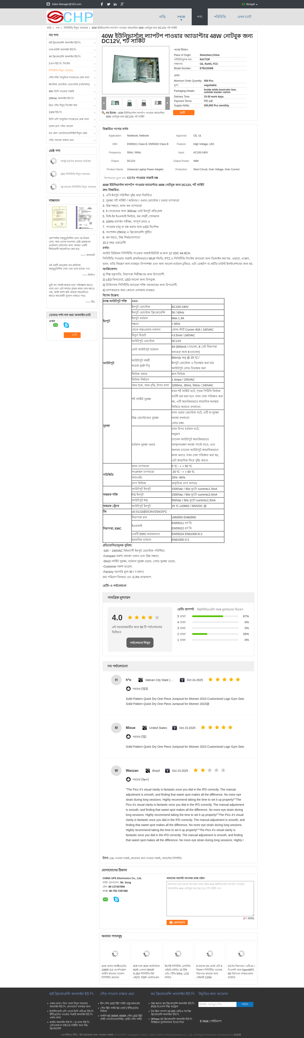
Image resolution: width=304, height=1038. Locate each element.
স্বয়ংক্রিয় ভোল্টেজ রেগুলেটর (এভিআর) (69, 84)
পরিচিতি (220, 17)
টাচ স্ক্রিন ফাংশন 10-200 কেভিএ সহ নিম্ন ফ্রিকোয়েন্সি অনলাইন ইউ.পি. (171, 1013)
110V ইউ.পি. (55, 112)
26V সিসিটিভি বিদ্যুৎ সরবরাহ (75, 174)
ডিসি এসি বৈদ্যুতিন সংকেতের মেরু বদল (69, 119)
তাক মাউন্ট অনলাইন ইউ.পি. (63, 49)
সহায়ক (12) (139, 737)
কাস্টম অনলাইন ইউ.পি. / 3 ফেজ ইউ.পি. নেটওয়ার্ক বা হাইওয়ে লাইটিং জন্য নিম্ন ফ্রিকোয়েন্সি (70, 1025)
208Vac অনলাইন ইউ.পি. (61, 98)
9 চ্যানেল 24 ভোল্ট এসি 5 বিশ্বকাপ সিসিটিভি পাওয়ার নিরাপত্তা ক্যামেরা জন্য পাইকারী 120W (209, 972)
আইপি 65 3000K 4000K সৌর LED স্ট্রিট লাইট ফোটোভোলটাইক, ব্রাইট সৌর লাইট (121, 1017)
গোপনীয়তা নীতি (69, 1034)
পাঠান (245, 1004)
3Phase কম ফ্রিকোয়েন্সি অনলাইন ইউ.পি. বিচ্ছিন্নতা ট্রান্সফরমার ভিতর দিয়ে (172, 1021)
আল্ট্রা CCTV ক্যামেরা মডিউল (76, 161)
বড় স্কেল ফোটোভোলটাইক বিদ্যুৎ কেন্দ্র (68, 133)
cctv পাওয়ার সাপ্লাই (119, 858)
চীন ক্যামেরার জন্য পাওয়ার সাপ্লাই (96, 1034)
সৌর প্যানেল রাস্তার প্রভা (61, 140)
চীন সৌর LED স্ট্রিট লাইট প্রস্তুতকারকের (120, 1003)
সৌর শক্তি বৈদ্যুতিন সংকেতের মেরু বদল (69, 77)
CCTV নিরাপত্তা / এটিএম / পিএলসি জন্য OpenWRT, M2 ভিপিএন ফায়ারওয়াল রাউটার (241, 972)
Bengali (252, 4)
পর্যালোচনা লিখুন (140, 643)
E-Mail (204, 1021)
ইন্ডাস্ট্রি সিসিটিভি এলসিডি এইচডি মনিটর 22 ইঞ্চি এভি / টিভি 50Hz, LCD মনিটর (178, 972)
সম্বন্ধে (181, 17)
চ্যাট (185, 112)
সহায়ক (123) (140, 689)
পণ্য (199, 17)
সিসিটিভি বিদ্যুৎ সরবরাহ (76, 27)
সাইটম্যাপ (216, 1021)
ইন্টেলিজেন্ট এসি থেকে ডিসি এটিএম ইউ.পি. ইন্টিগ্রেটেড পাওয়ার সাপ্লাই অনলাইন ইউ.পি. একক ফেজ (72, 1014)
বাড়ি (162, 17)
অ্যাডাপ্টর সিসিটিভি (172, 858)
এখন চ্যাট (244, 17)
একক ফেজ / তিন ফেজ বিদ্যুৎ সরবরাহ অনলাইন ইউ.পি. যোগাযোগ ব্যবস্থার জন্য (70, 1005)
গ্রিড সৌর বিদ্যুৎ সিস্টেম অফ (63, 105)
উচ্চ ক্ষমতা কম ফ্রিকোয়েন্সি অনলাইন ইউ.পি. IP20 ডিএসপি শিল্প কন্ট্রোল (173, 1005)
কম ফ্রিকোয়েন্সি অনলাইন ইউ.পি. (65, 56)
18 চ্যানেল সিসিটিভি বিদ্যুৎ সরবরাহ (78, 186)
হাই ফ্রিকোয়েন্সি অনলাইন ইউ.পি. (65, 42)
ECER (237, 1034)
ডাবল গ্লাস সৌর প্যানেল (61, 126)
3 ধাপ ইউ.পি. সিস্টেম (59, 63)
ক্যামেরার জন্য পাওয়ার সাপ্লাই (145, 858)
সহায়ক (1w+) (141, 779)
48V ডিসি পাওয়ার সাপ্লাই (61, 91)
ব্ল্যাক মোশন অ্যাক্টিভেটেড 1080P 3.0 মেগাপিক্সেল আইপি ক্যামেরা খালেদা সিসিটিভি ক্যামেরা (114, 972)
